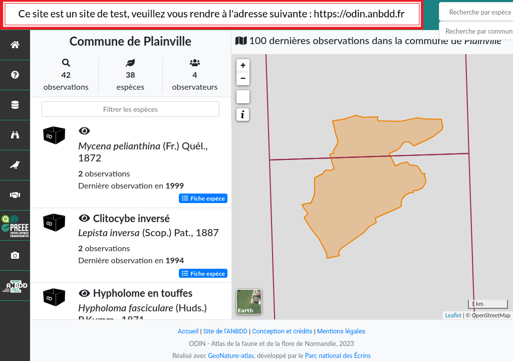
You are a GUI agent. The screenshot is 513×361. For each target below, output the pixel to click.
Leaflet (453, 315)
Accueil (187, 331)
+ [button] (243, 66)
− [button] (243, 79)
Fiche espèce (203, 198)
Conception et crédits (282, 331)
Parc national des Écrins (338, 355)
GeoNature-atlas (230, 355)
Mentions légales (342, 331)
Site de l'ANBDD (225, 331)
